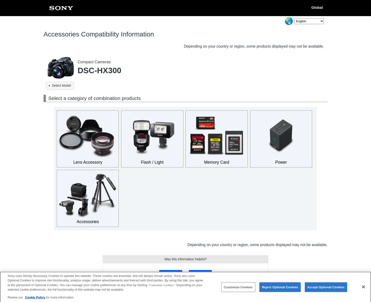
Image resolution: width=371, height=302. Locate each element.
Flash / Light (152, 162)
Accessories (88, 221)
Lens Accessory (87, 162)
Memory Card (216, 162)
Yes (170, 273)
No (200, 273)
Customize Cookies (238, 289)
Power (281, 162)
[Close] (363, 289)
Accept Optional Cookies (325, 289)
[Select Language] (309, 21)
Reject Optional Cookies (280, 289)
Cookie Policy (35, 299)
